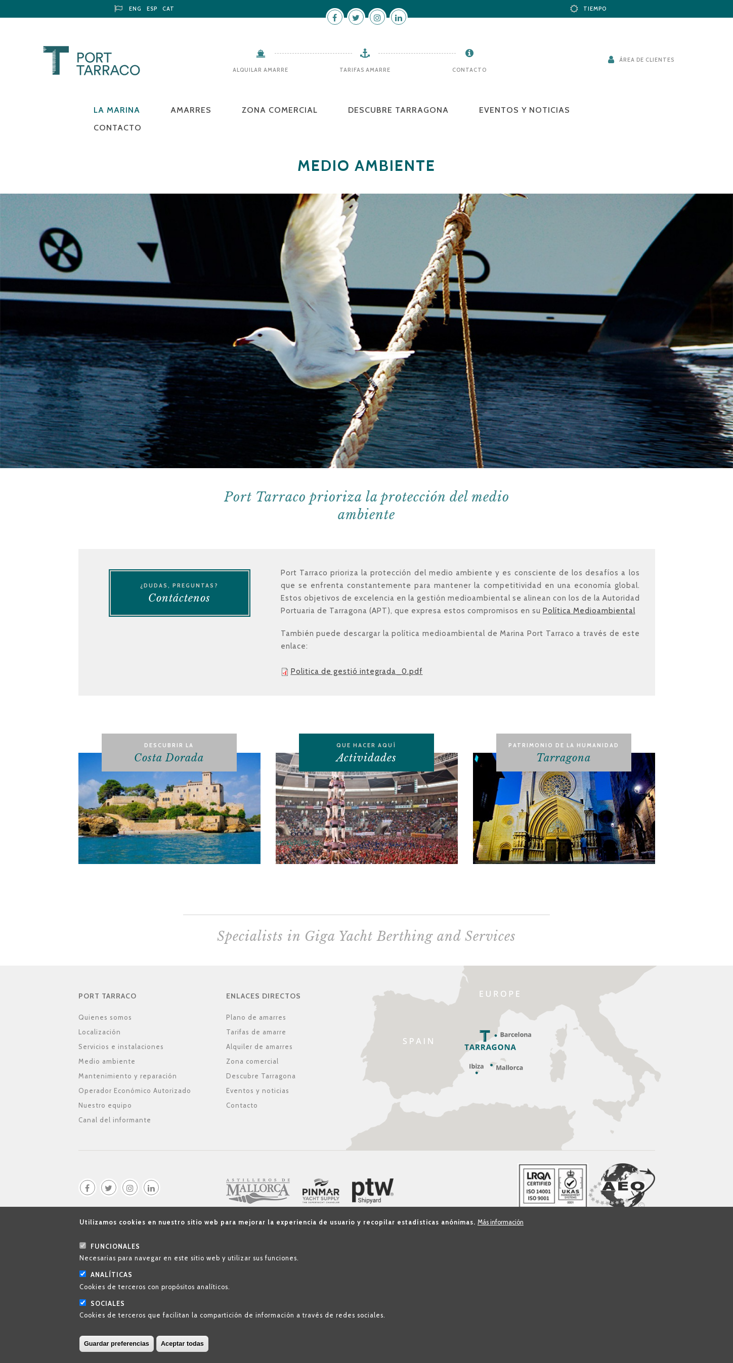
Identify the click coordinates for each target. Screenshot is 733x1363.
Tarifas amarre (365, 69)
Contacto (469, 69)
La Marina (117, 110)
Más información (501, 1231)
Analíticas (112, 1283)
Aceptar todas (182, 1352)
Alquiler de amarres (259, 1046)
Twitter (356, 17)
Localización (99, 1032)
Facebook (335, 17)
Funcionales (115, 1255)
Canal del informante (114, 1120)
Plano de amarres (256, 1017)
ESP (152, 8)
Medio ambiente (107, 1061)
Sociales (108, 1312)
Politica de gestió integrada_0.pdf (357, 671)
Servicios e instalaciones (121, 1046)
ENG (135, 8)
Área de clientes (646, 59)
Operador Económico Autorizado (134, 1090)
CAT (168, 8)
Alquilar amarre (260, 69)
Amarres (190, 110)
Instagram (377, 17)
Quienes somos (105, 1017)
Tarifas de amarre (256, 1032)
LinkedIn (399, 17)
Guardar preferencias (116, 1352)
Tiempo (595, 8)
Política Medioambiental (589, 610)
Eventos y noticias (524, 110)
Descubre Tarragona (398, 110)
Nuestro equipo (105, 1105)
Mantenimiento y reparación (127, 1076)
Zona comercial (280, 110)
